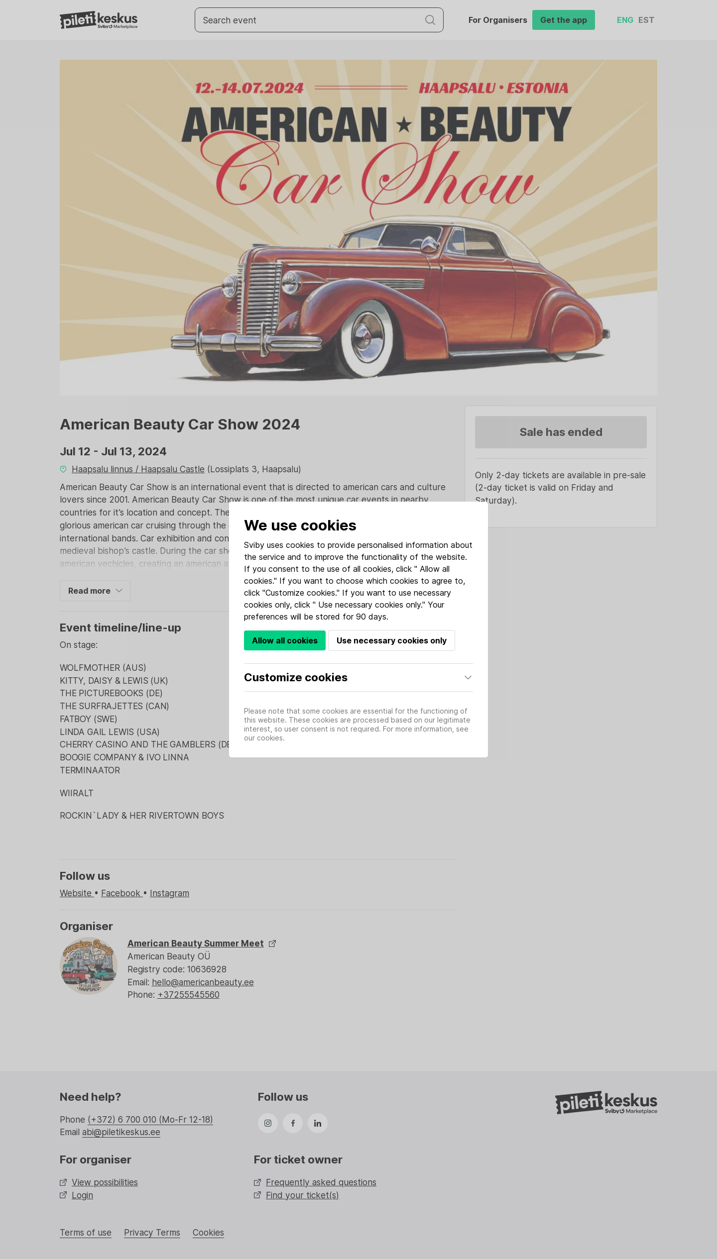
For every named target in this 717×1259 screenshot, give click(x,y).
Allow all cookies (285, 640)
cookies (300, 545)
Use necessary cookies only (392, 640)
